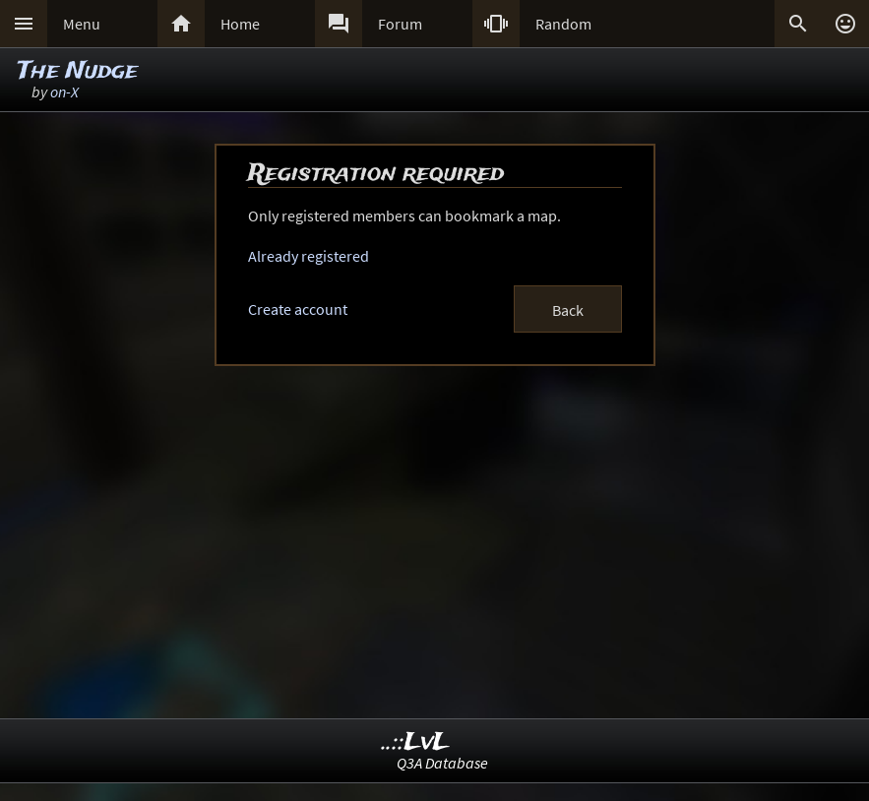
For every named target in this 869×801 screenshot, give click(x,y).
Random (563, 23)
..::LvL (416, 742)
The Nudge (78, 71)
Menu (81, 23)
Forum (400, 23)
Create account (297, 309)
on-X (64, 91)
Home (240, 23)
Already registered (308, 256)
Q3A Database (442, 762)
